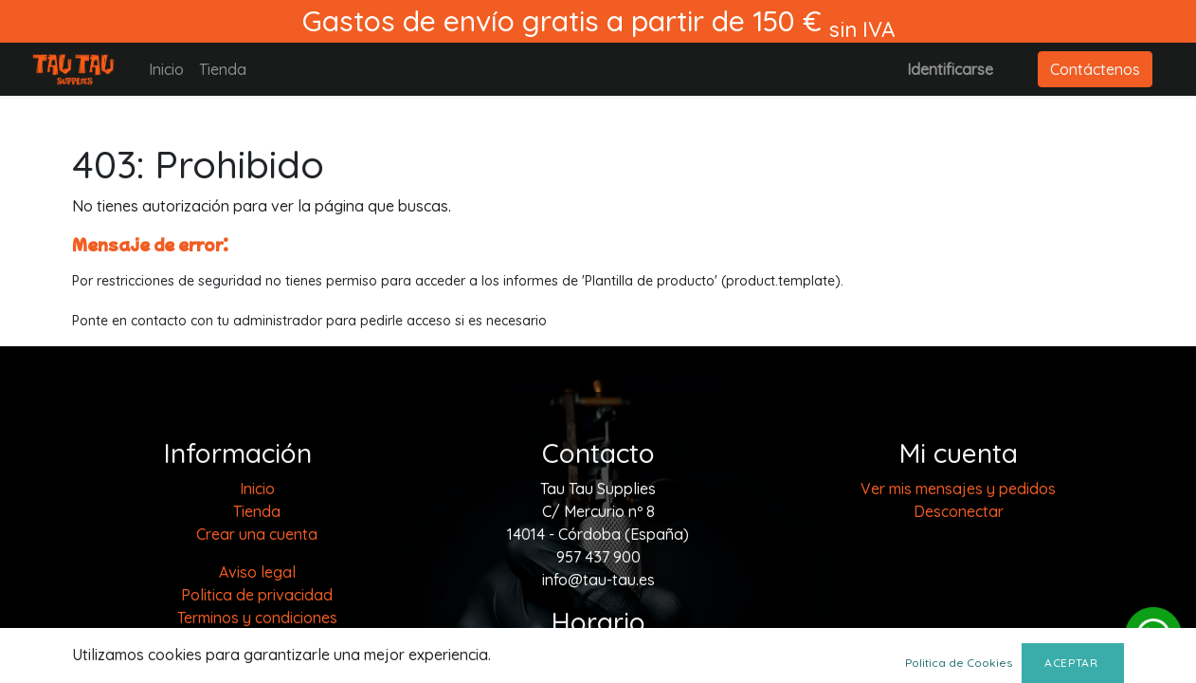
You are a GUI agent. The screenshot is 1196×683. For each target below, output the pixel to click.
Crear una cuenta (256, 534)
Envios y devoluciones (257, 663)
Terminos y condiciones (257, 617)
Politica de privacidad (257, 594)
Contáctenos (1095, 69)
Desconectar (959, 511)
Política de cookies (256, 640)
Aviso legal (257, 572)
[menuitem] (166, 69)
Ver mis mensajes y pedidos (958, 488)
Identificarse (950, 69)
